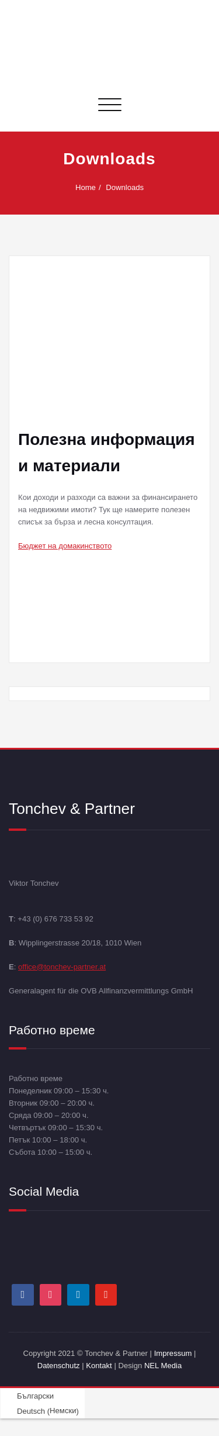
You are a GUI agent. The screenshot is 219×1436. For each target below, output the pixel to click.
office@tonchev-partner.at (62, 966)
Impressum (173, 1353)
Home (89, 187)
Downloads (128, 187)
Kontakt (99, 1365)
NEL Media (163, 1365)
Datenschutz (59, 1365)
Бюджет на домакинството (65, 545)
